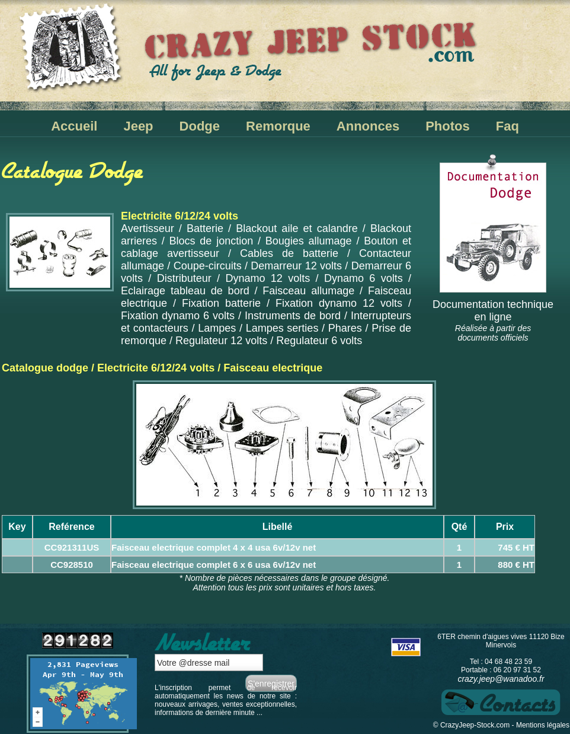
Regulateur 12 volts (221, 341)
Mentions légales (542, 725)
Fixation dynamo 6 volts (178, 316)
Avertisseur (147, 228)
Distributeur (184, 278)
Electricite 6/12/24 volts (155, 368)
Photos (447, 126)
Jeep (138, 126)
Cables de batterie (289, 253)
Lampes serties (282, 328)
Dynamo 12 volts (267, 278)
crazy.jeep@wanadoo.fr (500, 679)
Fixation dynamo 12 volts (339, 303)
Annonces (368, 126)
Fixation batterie (221, 303)
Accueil (74, 126)
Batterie (205, 228)
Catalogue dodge (45, 368)
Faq (507, 126)
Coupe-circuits (208, 266)
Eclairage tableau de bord (185, 291)
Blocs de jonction (211, 241)
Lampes (217, 328)
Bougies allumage (308, 241)
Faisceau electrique (272, 368)
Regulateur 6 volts (319, 341)
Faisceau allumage (308, 291)
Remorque (278, 126)
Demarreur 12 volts (296, 266)
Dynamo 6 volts (363, 278)
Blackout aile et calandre (296, 228)
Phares (345, 328)
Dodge (200, 126)
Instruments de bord (293, 316)
